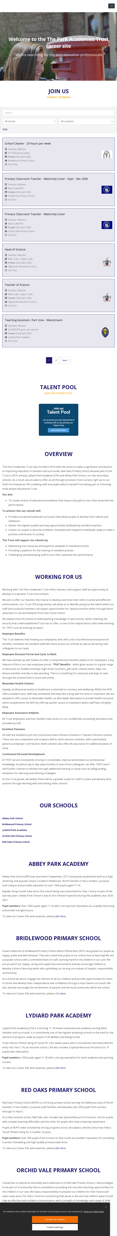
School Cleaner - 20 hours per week (28, 143)
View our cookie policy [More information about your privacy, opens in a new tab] (94, 1211)
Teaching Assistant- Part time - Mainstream (33, 320)
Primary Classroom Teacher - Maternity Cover (35, 214)
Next (64, 360)
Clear (4, 129)
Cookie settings (55, 1227)
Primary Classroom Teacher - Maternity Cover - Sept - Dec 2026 (46, 179)
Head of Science (15, 249)
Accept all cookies (55, 1219)
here (63, 993)
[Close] (106, 1207)
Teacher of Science (17, 285)
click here (60, 916)
